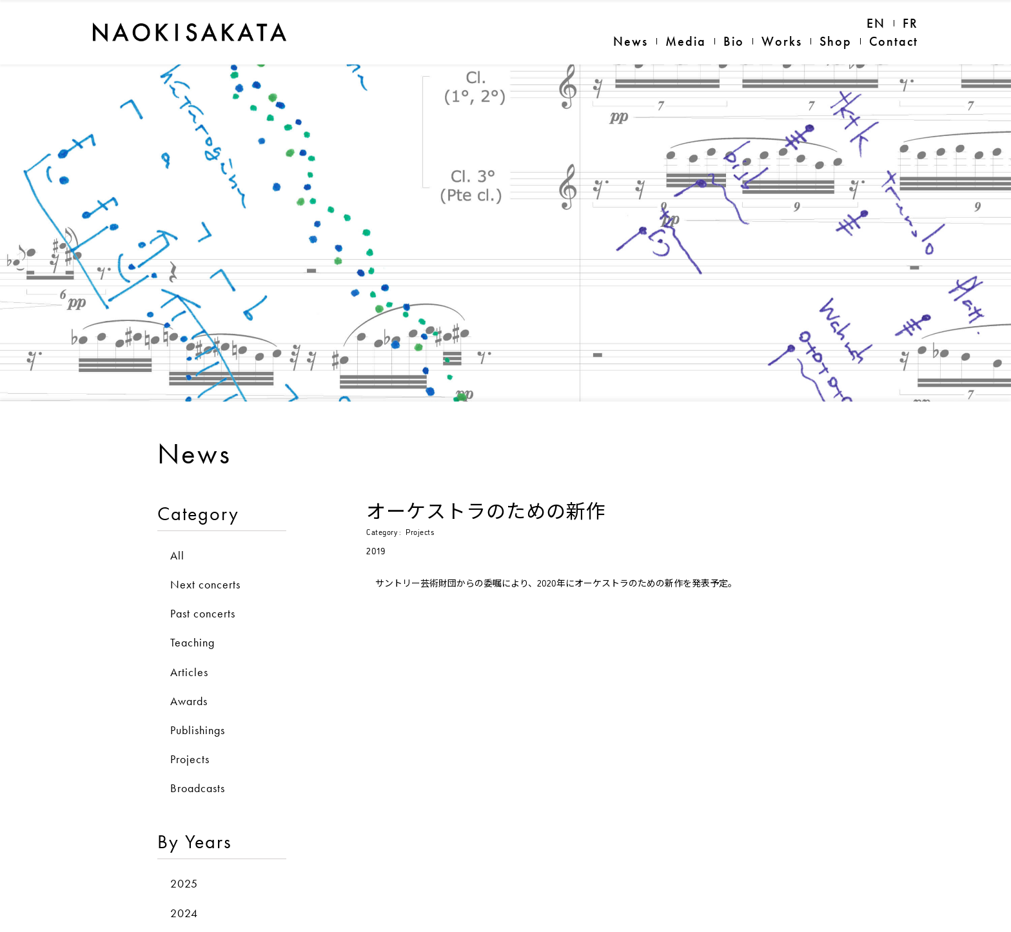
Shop (836, 41)
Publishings (197, 710)
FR (910, 23)
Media (685, 41)
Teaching (192, 623)
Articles (189, 652)
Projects (190, 739)
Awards (189, 681)
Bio (733, 41)
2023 (184, 922)
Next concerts (205, 565)
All (177, 536)
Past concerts (202, 594)
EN (876, 23)
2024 (184, 893)
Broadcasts (197, 768)
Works (781, 41)
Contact (893, 41)
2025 (184, 864)
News (630, 41)
